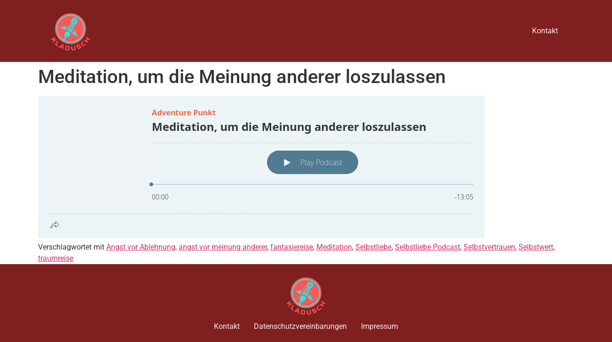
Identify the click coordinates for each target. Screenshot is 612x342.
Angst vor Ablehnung (140, 247)
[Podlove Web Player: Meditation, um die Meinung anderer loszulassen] (306, 167)
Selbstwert (535, 247)
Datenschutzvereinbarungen (300, 326)
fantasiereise (291, 247)
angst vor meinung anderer (223, 247)
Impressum (379, 326)
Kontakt (545, 30)
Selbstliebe (373, 247)
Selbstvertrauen (489, 247)
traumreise (55, 258)
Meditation (334, 247)
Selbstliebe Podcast (427, 247)
